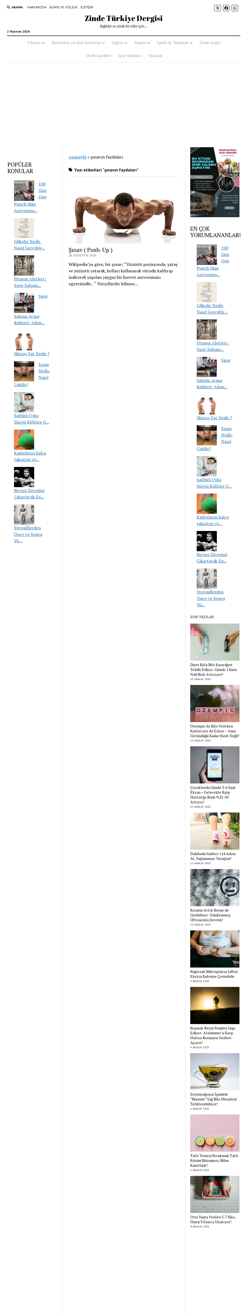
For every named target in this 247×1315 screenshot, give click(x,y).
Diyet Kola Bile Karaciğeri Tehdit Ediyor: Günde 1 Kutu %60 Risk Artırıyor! (213, 669)
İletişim (87, 7)
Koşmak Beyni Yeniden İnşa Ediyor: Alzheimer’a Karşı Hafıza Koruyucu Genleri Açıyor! (212, 1035)
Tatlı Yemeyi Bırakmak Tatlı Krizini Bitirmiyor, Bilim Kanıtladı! (214, 1160)
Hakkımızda (36, 7)
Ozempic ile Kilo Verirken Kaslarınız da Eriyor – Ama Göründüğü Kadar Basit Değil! (214, 731)
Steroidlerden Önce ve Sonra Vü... (28, 534)
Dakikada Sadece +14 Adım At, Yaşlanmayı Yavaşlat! (212, 856)
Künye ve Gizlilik (63, 7)
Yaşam (140, 42)
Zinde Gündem (98, 55)
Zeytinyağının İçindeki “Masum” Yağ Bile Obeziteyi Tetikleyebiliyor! (213, 1099)
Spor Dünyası (130, 55)
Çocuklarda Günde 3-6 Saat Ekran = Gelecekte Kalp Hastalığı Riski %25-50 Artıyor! (213, 794)
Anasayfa (77, 157)
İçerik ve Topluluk (172, 42)
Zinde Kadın (210, 42)
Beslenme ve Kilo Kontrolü (76, 42)
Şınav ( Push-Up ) (90, 250)
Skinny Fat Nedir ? (32, 354)
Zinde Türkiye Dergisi (124, 18)
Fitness (34, 42)
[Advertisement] (123, 104)
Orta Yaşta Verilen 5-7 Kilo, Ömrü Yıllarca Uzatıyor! (212, 1219)
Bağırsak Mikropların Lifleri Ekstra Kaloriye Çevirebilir (214, 974)
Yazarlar (155, 55)
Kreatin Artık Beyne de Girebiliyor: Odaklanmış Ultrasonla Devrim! (210, 915)
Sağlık (117, 42)
